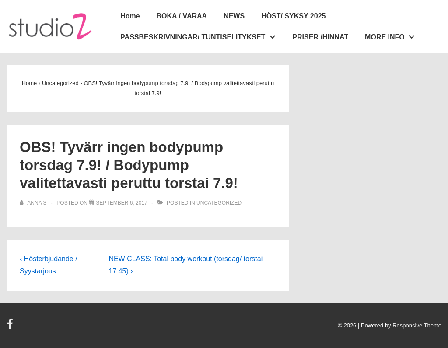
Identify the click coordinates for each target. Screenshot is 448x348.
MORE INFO (392, 35)
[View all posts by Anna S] (34, 203)
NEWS (234, 16)
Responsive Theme (416, 325)
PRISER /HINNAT (320, 37)
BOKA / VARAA (182, 16)
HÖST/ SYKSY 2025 (293, 16)
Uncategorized (219, 203)
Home (130, 16)
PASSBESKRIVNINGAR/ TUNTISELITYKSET (200, 35)
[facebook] (11, 327)
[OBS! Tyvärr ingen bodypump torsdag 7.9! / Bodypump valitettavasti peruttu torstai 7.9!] (121, 203)
